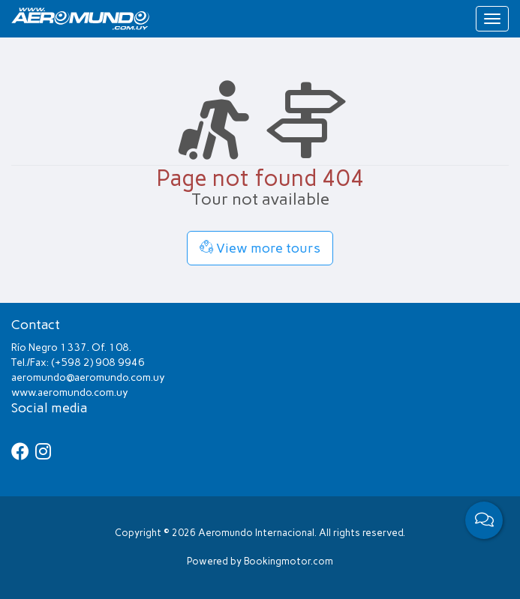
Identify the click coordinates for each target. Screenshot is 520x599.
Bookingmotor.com (288, 561)
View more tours (260, 248)
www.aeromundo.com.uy (69, 392)
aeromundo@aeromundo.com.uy (88, 377)
